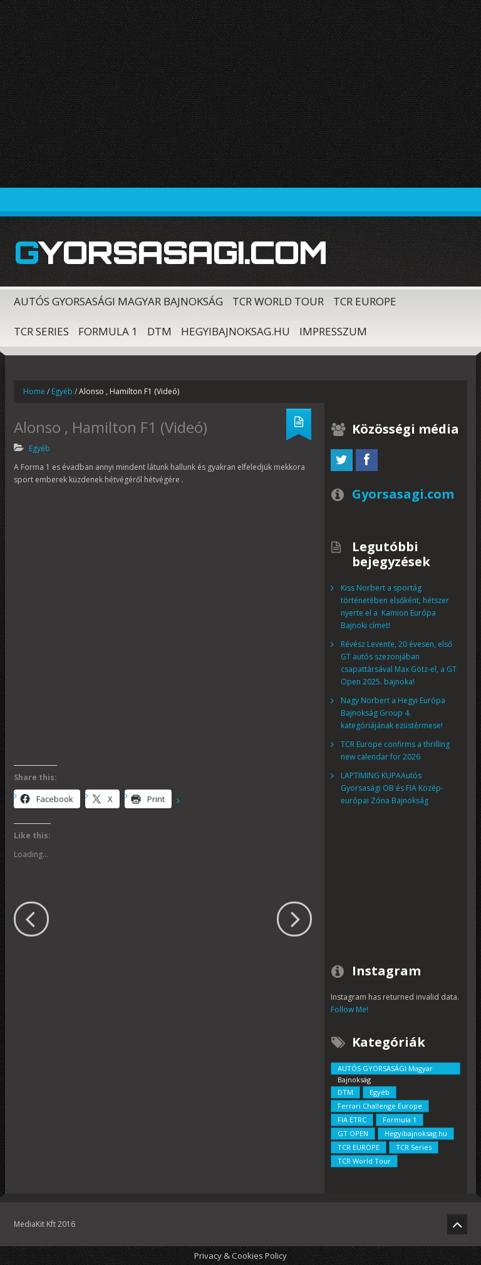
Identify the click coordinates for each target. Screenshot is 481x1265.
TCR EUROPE (364, 301)
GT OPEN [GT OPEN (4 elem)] (353, 1133)
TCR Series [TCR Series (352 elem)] (414, 1147)
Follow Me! (349, 1009)
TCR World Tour (278, 301)
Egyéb (62, 391)
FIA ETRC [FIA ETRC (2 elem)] (352, 1119)
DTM (159, 331)
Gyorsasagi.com (170, 252)
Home (34, 391)
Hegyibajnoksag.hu (235, 331)
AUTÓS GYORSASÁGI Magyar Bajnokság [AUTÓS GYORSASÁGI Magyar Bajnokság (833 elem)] (385, 1069)
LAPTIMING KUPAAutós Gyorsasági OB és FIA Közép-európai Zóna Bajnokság (392, 788)
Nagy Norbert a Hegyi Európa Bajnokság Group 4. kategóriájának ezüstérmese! (393, 713)
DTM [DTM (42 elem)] (345, 1092)
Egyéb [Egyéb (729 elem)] (380, 1092)
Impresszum (333, 331)
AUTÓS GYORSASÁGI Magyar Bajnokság (118, 301)
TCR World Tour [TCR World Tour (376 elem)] (364, 1161)
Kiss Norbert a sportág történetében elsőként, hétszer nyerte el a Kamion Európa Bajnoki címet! (395, 606)
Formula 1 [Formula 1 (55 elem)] (399, 1119)
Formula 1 (108, 331)
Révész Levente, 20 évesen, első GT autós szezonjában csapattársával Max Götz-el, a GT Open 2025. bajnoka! (399, 663)
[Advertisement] (240, 93)
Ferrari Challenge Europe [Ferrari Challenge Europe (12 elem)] (380, 1105)
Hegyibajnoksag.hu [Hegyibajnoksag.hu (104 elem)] (416, 1133)
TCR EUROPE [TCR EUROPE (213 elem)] (359, 1147)
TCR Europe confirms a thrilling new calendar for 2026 (395, 750)
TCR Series (41, 331)
